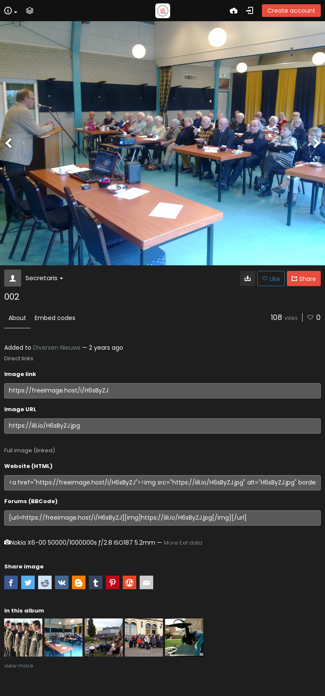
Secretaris (44, 277)
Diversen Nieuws (56, 347)
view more (18, 666)
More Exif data (183, 543)
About (17, 318)
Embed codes (55, 318)
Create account (291, 10)
